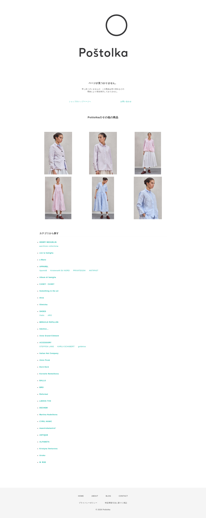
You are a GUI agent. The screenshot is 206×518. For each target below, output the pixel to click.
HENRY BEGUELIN (48, 242)
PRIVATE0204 (79, 271)
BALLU (42, 381)
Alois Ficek (44, 360)
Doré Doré (44, 367)
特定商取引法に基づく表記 (116, 503)
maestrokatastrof (47, 428)
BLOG (108, 496)
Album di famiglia (47, 277)
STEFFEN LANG (46, 347)
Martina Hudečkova (48, 415)
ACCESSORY (45, 343)
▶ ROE (42, 462)
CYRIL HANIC (45, 421)
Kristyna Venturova (48, 449)
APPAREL (43, 267)
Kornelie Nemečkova (49, 374)
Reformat (43, 394)
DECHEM (43, 408)
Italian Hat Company (48, 353)
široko (42, 455)
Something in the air (49, 291)
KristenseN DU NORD (60, 271)
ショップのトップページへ (80, 102)
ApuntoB (43, 271)
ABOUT (95, 496)
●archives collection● (48, 246)
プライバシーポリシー (88, 503)
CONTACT (123, 496)
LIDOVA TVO (45, 401)
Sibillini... (44, 329)
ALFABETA (44, 442)
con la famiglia (46, 253)
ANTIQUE (43, 435)
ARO (50, 315)
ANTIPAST (93, 271)
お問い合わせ (126, 102)
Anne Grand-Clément (49, 336)
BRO (41, 387)
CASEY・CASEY (46, 284)
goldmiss (82, 347)
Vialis (41, 315)
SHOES (42, 311)
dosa (41, 298)
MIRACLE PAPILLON (48, 322)
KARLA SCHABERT (66, 347)
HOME (81, 496)
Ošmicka (43, 305)
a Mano (42, 260)
